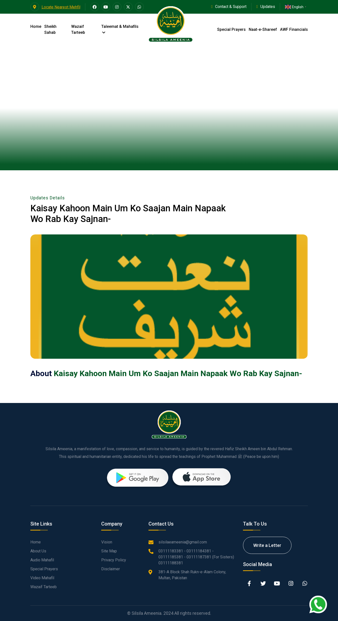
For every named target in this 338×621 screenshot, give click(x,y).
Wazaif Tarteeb (78, 29)
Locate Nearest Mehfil (55, 6)
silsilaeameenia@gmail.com (182, 542)
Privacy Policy (113, 560)
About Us (38, 551)
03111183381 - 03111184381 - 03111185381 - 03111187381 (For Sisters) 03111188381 (196, 557)
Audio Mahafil (42, 560)
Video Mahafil (42, 578)
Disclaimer (110, 569)
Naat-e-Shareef (263, 29)
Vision (106, 542)
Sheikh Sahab (50, 29)
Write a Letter (267, 545)
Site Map (109, 551)
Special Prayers (231, 29)
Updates (267, 6)
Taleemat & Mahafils (120, 29)
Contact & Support (230, 6)
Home (35, 26)
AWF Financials (294, 29)
